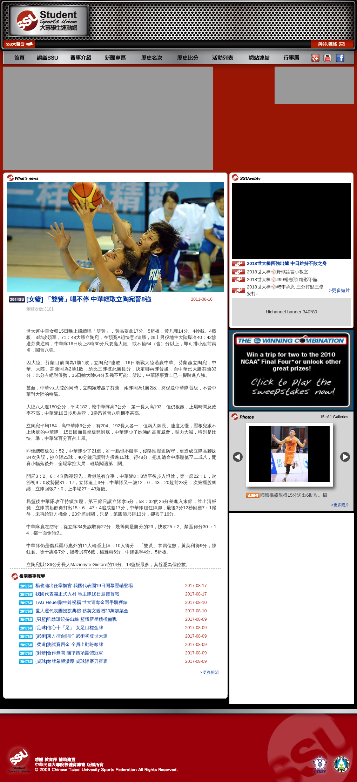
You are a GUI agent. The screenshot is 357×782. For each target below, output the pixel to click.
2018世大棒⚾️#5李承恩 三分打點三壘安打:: (285, 290)
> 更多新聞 (209, 672)
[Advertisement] (108, 118)
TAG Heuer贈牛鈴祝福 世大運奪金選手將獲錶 (81, 602)
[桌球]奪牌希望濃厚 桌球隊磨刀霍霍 (71, 661)
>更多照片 (340, 505)
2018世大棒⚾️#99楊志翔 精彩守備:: (289, 279)
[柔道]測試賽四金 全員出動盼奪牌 (69, 644)
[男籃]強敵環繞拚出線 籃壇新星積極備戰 (76, 619)
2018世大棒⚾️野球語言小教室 (284, 271)
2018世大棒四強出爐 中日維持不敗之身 (293, 263)
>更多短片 (339, 290)
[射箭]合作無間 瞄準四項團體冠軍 (69, 652)
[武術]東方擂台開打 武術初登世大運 (71, 636)
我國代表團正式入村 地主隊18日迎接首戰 (77, 594)
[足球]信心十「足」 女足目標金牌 (69, 627)
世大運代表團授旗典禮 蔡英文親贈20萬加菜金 (81, 610)
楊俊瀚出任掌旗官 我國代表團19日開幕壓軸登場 (84, 585)
